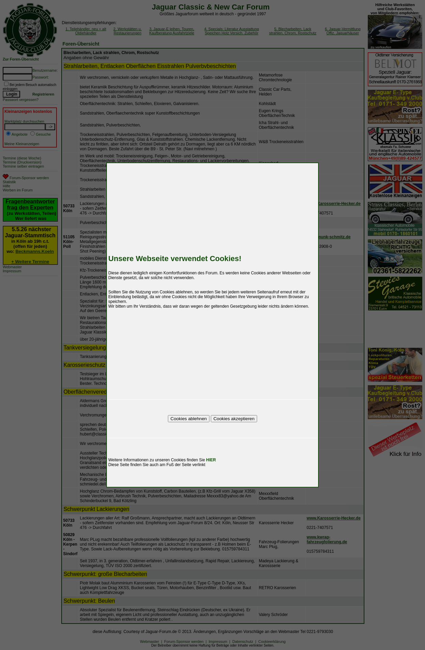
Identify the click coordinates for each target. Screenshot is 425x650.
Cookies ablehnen (189, 418)
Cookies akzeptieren (234, 418)
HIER (211, 460)
